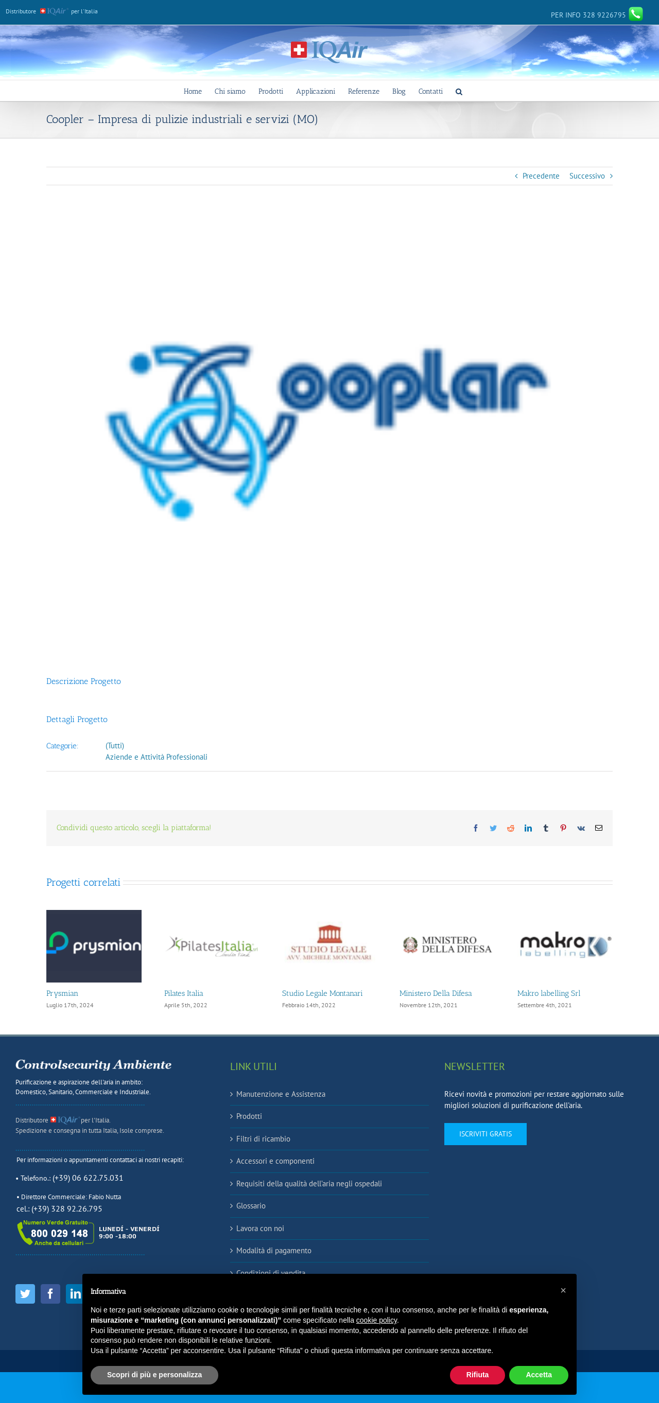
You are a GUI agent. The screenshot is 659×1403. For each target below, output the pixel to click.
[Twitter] (25, 1294)
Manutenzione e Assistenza (280, 1094)
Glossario (251, 1206)
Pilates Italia (183, 993)
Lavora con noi (260, 1228)
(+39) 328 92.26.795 (66, 1208)
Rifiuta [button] (477, 1375)
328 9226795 (597, 15)
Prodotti (249, 1116)
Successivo (587, 176)
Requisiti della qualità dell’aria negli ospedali (309, 1183)
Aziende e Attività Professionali (156, 757)
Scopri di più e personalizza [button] (154, 1375)
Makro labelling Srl (549, 993)
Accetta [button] (539, 1375)
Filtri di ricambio (263, 1139)
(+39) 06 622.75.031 (88, 1177)
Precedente (541, 176)
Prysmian (62, 993)
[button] (459, 90)
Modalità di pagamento (273, 1250)
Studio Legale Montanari (322, 993)
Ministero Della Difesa (436, 993)
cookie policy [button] (376, 1320)
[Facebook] (50, 1294)
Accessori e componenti (275, 1161)
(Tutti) (115, 745)
